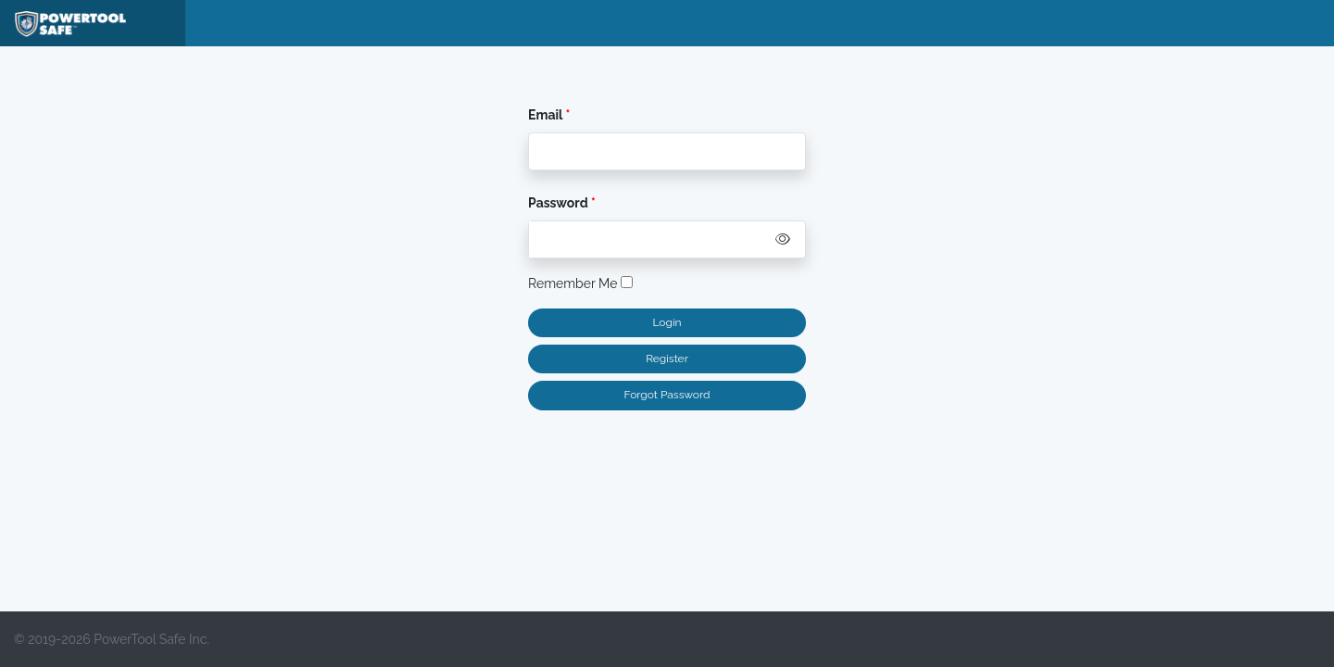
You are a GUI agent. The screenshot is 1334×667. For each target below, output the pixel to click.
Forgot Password (667, 394)
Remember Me (580, 283)
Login (666, 322)
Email (545, 114)
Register (667, 358)
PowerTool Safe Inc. (151, 639)
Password (559, 202)
